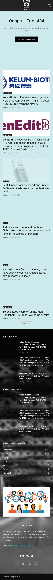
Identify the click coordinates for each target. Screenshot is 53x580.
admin (5, 107)
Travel (5, 223)
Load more (27, 323)
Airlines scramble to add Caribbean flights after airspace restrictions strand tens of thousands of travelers (26, 230)
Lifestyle (6, 181)
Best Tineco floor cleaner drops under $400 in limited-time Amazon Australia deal (26, 188)
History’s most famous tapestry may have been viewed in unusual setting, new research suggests (24, 273)
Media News (7, 93)
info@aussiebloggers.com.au (25, 546)
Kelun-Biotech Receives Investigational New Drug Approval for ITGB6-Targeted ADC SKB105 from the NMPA (26, 100)
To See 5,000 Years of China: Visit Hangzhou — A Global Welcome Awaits (26, 313)
